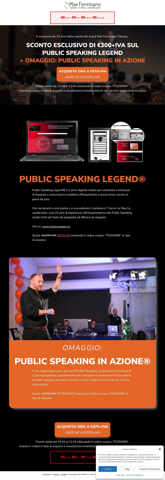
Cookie (63, 477)
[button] (160, 449)
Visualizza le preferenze (149, 469)
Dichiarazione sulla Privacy (134, 475)
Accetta (107, 469)
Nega (127, 469)
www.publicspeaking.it (56, 227)
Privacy (56, 477)
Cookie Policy (120, 475)
